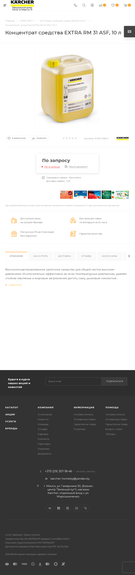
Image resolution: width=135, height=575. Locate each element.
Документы (44, 453)
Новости (43, 419)
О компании (45, 414)
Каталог (11, 407)
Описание (16, 256)
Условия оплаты (83, 414)
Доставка (64, 256)
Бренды (11, 428)
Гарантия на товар (85, 424)
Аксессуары (109, 256)
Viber (85, 508)
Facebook (58, 508)
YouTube (76, 508)
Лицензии (43, 448)
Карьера (43, 434)
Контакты (43, 439)
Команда (43, 424)
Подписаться (114, 381)
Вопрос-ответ (114, 429)
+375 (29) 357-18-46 (58, 471)
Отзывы (86, 256)
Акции (10, 414)
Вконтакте (49, 508)
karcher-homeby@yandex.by (70, 478)
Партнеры (44, 443)
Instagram (67, 508)
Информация (84, 407)
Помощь (112, 407)
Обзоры (110, 434)
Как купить (40, 256)
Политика (79, 429)
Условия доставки (84, 419)
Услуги (10, 421)
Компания (45, 407)
